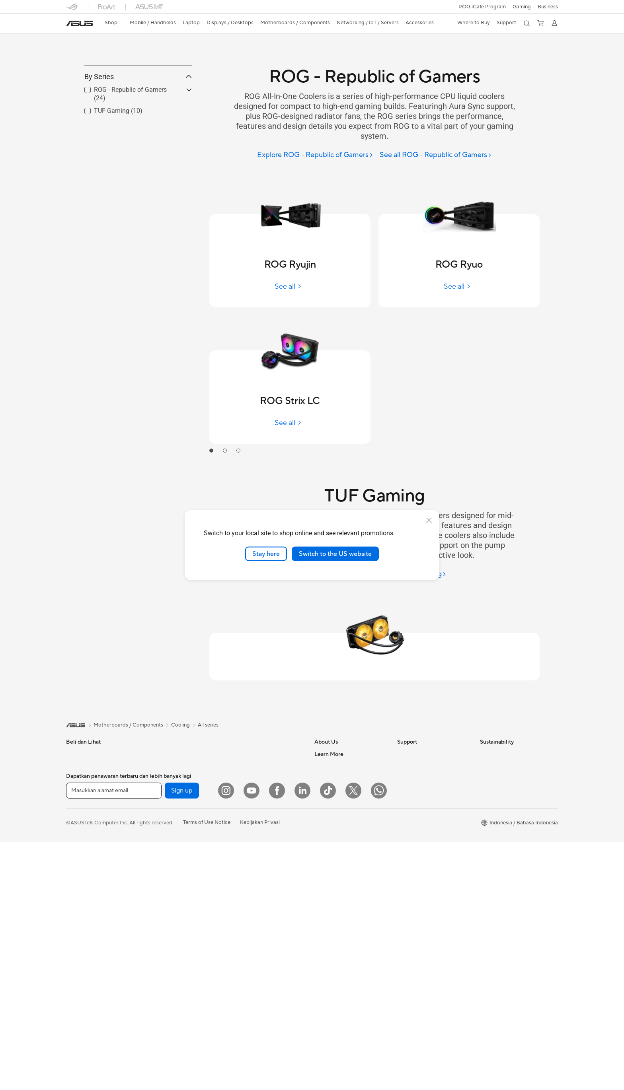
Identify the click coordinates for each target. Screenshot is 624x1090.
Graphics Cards (166, 841)
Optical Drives (247, 745)
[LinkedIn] (302, 1039)
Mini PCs (158, 793)
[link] (79, 23)
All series (208, 716)
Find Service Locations (423, 757)
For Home (78, 782)
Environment (495, 757)
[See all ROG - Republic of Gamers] (436, 155)
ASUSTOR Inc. (331, 793)
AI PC (321, 978)
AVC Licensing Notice (339, 889)
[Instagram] (226, 1039)
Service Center (414, 805)
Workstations (164, 805)
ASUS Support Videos (423, 829)
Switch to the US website (335, 554)
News (321, 757)
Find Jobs (325, 829)
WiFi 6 (237, 769)
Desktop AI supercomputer (262, 823)
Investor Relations (335, 769)
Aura (320, 1002)
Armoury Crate (332, 990)
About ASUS (329, 745)
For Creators (81, 805)
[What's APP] (379, 1039)
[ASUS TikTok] (328, 1039)
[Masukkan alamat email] (114, 1039)
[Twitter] (353, 1039)
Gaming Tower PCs (170, 769)
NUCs (155, 781)
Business (548, 7)
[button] (522, 7)
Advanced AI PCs (334, 967)
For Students (81, 817)
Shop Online (328, 924)
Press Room (328, 781)
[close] (429, 520)
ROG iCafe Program (482, 7)
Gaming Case (164, 853)
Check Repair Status (421, 745)
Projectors (78, 877)
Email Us (407, 781)
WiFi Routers (245, 781)
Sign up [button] (182, 1039)
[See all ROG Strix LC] (290, 422)
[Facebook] (277, 1039)
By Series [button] (138, 112)
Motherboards (165, 829)
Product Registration (422, 769)
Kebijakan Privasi (260, 1070)
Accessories (80, 841)
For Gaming (80, 829)
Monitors (77, 866)
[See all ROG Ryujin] (290, 286)
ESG (485, 745)
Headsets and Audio (254, 872)
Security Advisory (418, 817)
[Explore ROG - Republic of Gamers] (315, 155)
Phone (73, 757)
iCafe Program (331, 877)
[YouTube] (251, 1039)
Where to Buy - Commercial (347, 955)
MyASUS (408, 840)
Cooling (157, 865)
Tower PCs (161, 757)
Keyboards (243, 848)
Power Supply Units (171, 877)
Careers (323, 840)
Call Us (405, 793)
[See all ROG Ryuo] (459, 286)
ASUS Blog (327, 901)
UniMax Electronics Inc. (342, 817)
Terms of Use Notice (206, 1070)
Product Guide (331, 912)
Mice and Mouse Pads (256, 860)
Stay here (266, 554)
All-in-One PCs (165, 745)
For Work (77, 794)
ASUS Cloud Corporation (344, 805)
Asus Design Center (337, 865)
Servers (239, 811)
